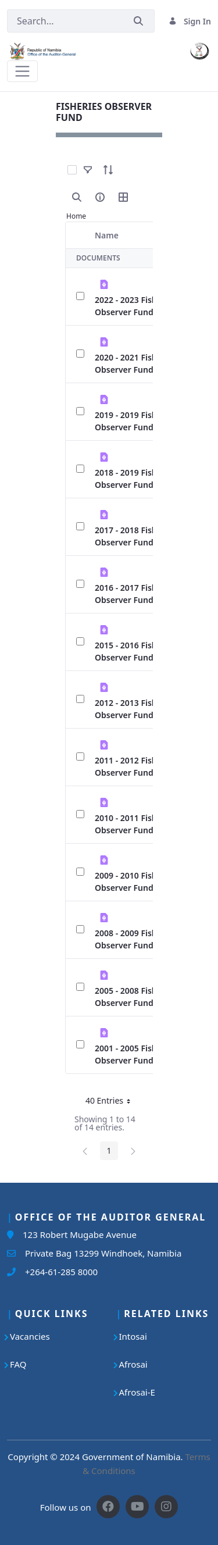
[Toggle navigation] (22, 71)
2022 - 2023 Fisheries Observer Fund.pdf (135, 305)
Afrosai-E (137, 1392)
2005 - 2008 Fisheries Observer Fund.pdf (135, 996)
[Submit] (138, 21)
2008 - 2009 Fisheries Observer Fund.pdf (135, 939)
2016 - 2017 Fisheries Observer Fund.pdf (135, 593)
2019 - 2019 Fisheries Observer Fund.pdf (135, 421)
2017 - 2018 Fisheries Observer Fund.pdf (135, 536)
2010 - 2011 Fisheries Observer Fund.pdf (135, 824)
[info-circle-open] (100, 197)
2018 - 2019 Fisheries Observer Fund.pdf (135, 478)
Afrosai (133, 1364)
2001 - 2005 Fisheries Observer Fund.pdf (135, 1054)
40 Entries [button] (112, 1102)
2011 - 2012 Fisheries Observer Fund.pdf (135, 766)
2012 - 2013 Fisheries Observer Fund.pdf (135, 708)
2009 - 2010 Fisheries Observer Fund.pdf (135, 881)
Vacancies (30, 1336)
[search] (76, 197)
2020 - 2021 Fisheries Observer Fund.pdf (135, 363)
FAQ (18, 1364)
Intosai (133, 1336)
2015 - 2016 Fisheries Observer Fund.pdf (135, 651)
